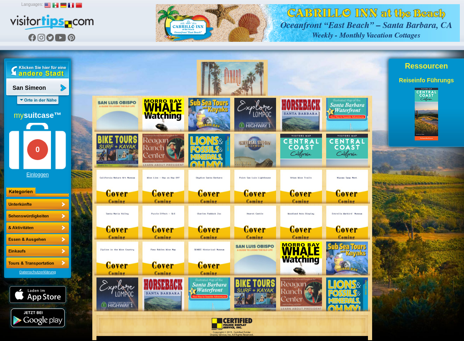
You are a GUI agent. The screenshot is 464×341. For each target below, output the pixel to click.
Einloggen (37, 175)
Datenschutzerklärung (37, 272)
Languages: (32, 4)
